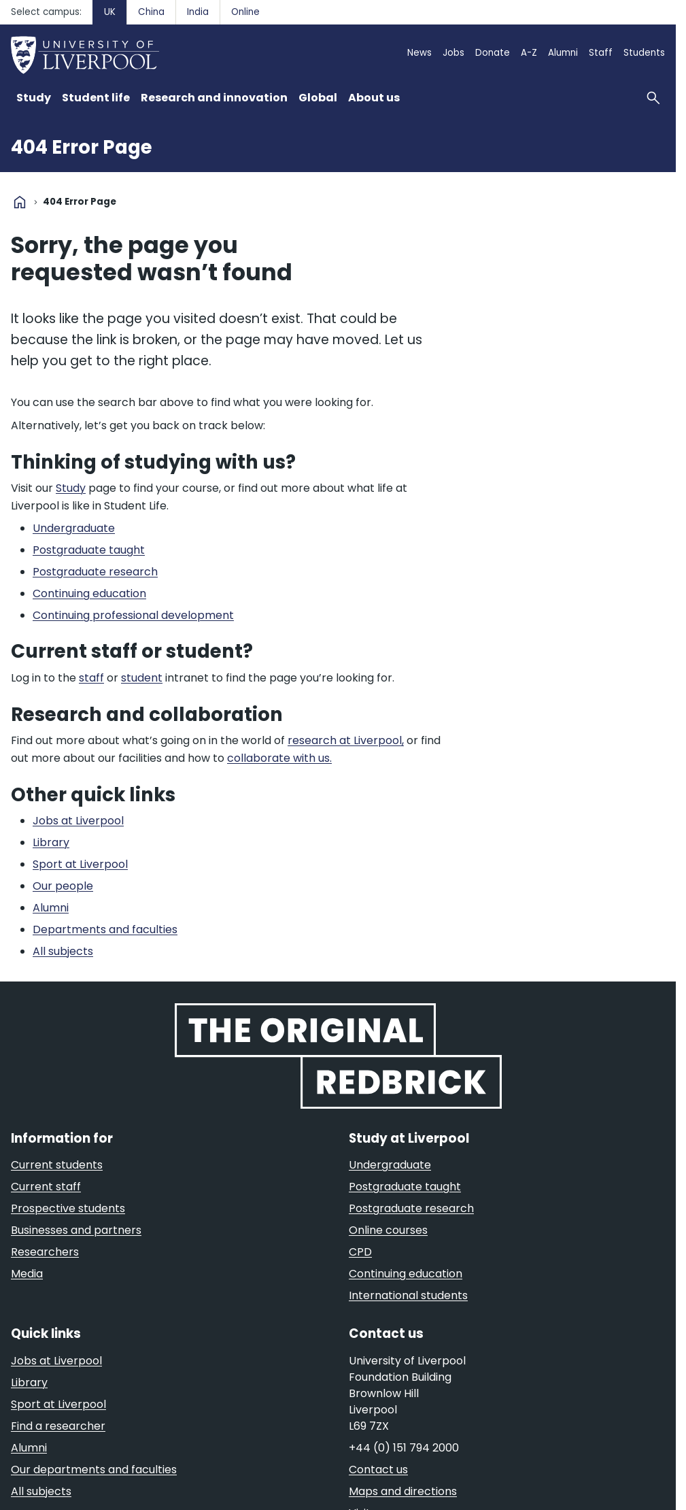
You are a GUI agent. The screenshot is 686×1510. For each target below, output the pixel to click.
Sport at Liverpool (58, 1404)
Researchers (45, 1252)
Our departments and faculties (94, 1469)
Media (27, 1273)
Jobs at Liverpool (56, 1361)
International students (408, 1295)
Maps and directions (403, 1491)
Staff (601, 52)
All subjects (41, 1491)
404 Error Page (81, 147)
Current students (57, 1165)
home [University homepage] (20, 202)
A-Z (529, 52)
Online (245, 11)
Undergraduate (390, 1165)
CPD (360, 1252)
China (151, 11)
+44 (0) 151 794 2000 (404, 1448)
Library (29, 1382)
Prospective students (68, 1208)
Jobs (453, 52)
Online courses (388, 1230)
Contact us (378, 1469)
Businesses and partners (76, 1230)
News (419, 52)
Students (644, 52)
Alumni (563, 52)
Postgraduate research (411, 1208)
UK (110, 11)
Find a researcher (58, 1426)
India (198, 11)
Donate (492, 52)
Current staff (46, 1186)
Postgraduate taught (405, 1186)
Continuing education (405, 1273)
